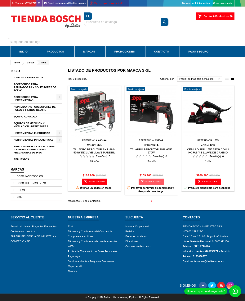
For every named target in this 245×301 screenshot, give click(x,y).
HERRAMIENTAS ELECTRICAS (32, 133)
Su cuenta (134, 217)
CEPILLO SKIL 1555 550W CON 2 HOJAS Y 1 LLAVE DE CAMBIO (208, 151)
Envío (71, 226)
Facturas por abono (136, 236)
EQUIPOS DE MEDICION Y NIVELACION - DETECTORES (31, 125)
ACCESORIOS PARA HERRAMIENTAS (26, 99)
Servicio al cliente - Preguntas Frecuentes (34, 226)
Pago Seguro (198, 51)
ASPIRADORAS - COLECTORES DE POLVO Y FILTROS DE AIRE (35, 108)
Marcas (89, 51)
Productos (55, 51)
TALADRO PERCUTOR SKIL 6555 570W (151, 151)
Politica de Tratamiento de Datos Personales (92, 251)
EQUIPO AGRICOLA (25, 116)
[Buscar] (122, 42)
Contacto (161, 51)
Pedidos (129, 231)
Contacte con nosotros (23, 231)
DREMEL (21, 190)
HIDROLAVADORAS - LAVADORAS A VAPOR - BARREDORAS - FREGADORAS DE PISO (34, 149)
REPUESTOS (21, 159)
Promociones (124, 51)
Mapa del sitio (75, 266)
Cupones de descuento (138, 246)
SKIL (19, 196)
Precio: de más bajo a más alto (200, 79)
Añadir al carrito (94, 181)
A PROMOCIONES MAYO (28, 77)
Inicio (23, 51)
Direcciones (131, 241)
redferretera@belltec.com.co (70, 3)
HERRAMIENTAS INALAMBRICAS (33, 139)
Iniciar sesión (202, 3)
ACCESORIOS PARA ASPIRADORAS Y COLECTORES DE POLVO (35, 87)
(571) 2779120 (32, 3)
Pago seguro (75, 256)
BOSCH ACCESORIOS (29, 176)
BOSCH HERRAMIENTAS (31, 183)
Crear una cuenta (222, 3)
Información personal (137, 226)
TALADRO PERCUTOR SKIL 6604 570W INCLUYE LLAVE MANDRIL (94, 151)
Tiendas (72, 271)
